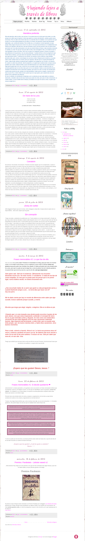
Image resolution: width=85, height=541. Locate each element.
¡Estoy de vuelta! (31, 206)
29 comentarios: (24, 373)
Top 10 (56, 21)
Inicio (26, 522)
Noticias (34, 21)
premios (12, 516)
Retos (62, 21)
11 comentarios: (23, 85)
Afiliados (69, 21)
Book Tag (42, 21)
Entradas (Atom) (16, 524)
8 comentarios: (23, 151)
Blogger (55, 536)
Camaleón (31, 161)
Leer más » (8, 510)
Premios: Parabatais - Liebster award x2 (31, 462)
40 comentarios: (24, 450)
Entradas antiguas (52, 522)
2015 (63, 132)
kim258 (40, 536)
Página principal (17, 21)
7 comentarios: (23, 195)
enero (65, 146)
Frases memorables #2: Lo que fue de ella (31, 259)
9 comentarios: (23, 249)
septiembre (66, 134)
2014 (63, 149)
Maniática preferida (31, 33)
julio (64, 140)
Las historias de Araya (50, 503)
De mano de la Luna (31, 96)
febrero (65, 144)
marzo (65, 142)
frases (11, 375)
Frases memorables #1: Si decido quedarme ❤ (31, 385)
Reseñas (27, 21)
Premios (49, 21)
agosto (65, 138)
